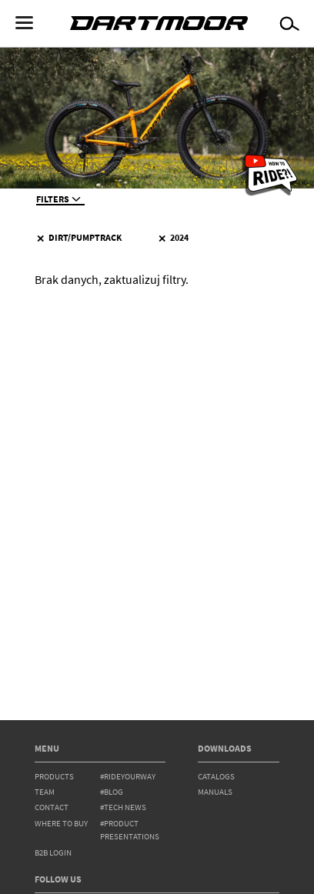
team (45, 792)
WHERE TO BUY (61, 824)
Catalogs (216, 777)
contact (51, 807)
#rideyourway (127, 777)
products (54, 777)
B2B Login (53, 853)
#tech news (123, 807)
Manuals (215, 792)
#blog (111, 792)
